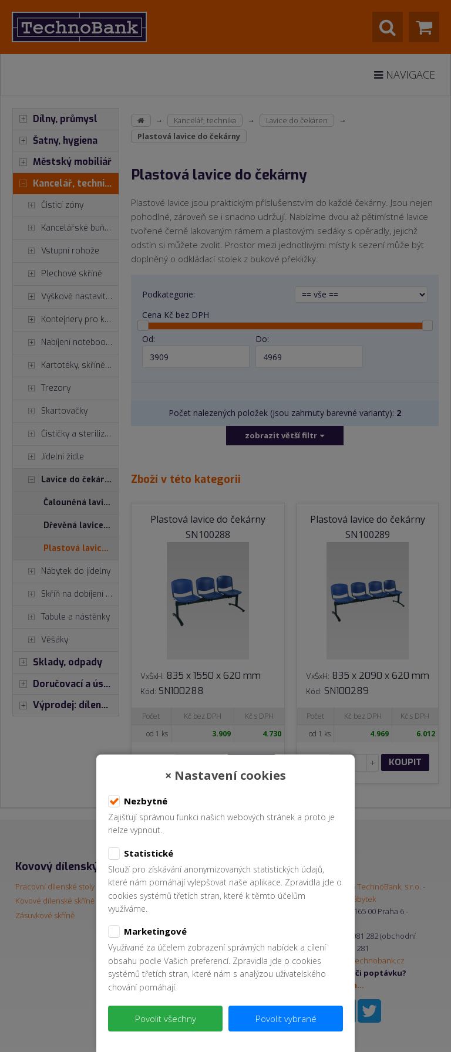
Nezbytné (137, 801)
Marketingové (147, 931)
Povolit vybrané (286, 1018)
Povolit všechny (165, 1018)
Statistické (140, 853)
